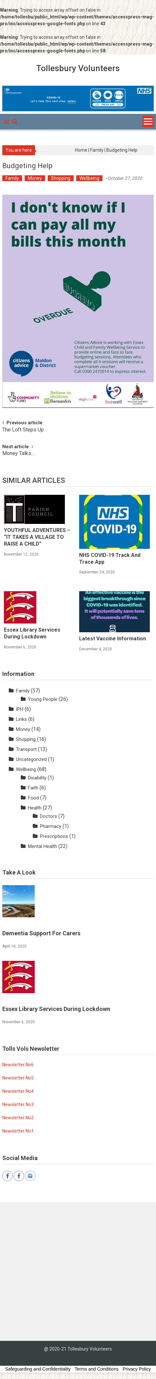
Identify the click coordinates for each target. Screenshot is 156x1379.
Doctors (48, 816)
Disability (37, 778)
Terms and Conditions (96, 1369)
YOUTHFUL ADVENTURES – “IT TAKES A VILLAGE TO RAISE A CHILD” (37, 537)
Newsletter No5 (18, 1077)
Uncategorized (31, 759)
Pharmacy (50, 826)
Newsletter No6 (18, 1064)
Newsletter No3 (18, 1104)
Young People (42, 699)
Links (21, 719)
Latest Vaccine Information (112, 638)
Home (81, 150)
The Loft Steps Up (23, 430)
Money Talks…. (18, 453)
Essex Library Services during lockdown (32, 633)
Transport (26, 749)
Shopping (60, 178)
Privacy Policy (137, 1369)
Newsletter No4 (18, 1091)
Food (33, 798)
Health (35, 808)
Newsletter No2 (18, 1117)
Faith (33, 788)
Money (35, 178)
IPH (19, 709)
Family (96, 150)
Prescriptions (54, 836)
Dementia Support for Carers (41, 933)
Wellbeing (89, 178)
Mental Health (42, 846)
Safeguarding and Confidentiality (38, 1369)
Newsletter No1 (18, 1131)
